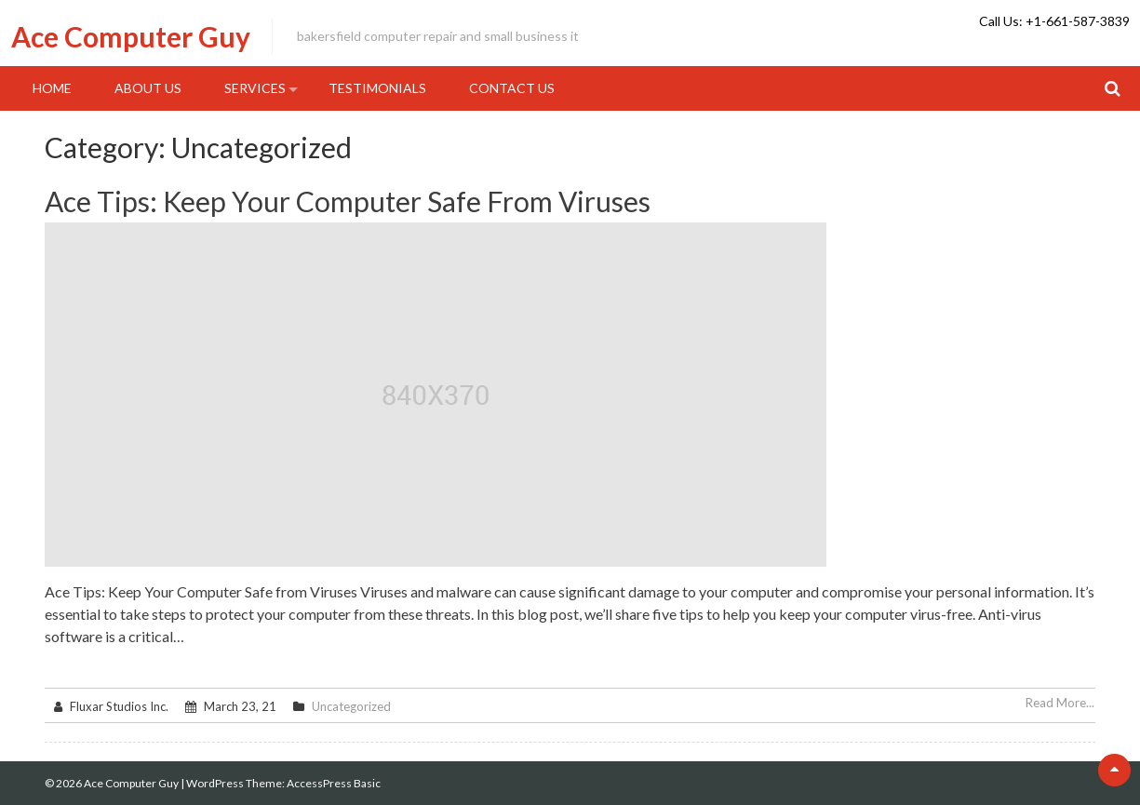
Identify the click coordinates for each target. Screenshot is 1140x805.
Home (52, 88)
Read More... (1060, 702)
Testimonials (377, 88)
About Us (147, 88)
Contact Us (512, 88)
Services (255, 88)
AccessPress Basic (334, 783)
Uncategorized (351, 706)
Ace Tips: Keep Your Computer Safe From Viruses (347, 201)
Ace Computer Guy (130, 36)
